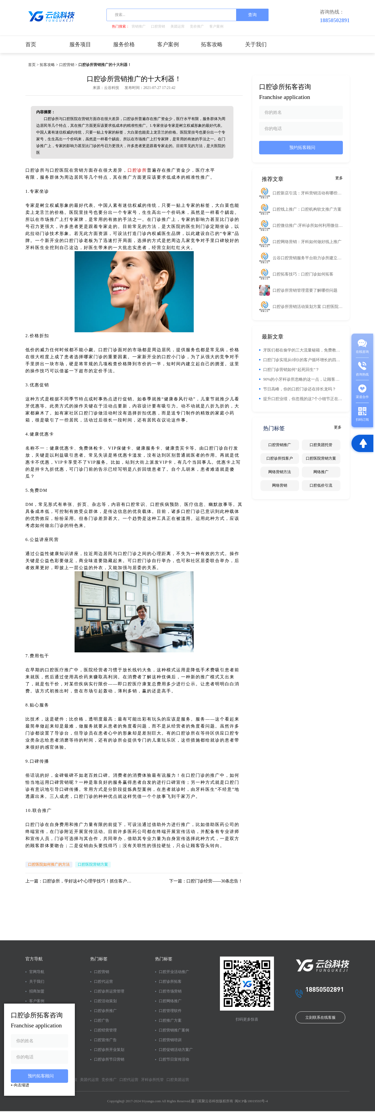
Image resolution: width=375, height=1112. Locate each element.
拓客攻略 (212, 44)
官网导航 (36, 972)
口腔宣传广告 (105, 1040)
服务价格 (124, 44)
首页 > (33, 65)
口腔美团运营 (177, 1080)
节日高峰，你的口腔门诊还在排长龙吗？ (299, 389)
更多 (339, 178)
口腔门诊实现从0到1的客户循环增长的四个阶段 (303, 360)
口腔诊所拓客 (170, 982)
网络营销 (279, 485)
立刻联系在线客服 (320, 1017)
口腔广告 (101, 1020)
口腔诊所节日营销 (109, 1059)
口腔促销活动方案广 (176, 1050)
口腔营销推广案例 (174, 1030)
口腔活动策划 (105, 1001)
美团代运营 (89, 1080)
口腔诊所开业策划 (109, 1050)
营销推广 (139, 26)
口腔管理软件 (170, 1011)
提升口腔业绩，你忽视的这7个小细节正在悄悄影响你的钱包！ (303, 399)
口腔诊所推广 (105, 1011)
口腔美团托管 (321, 445)
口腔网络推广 (170, 1001)
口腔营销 (158, 26)
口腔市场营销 (170, 991)
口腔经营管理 (105, 1030)
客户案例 (216, 26)
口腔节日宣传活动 (174, 1059)
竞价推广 (197, 26)
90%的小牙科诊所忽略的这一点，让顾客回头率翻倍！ (303, 379)
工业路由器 (230, 170)
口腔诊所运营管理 (109, 991)
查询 (252, 14)
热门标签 (99, 959)
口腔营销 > (68, 65)
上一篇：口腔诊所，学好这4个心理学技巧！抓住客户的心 (79, 881)
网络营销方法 (279, 472)
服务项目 (80, 44)
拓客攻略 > (49, 65)
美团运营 (177, 26)
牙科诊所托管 (152, 1080)
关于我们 (256, 44)
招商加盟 (36, 991)
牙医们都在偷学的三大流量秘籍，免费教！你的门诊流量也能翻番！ (303, 350)
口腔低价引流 (321, 485)
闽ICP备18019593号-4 (251, 1101)
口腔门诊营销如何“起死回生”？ (291, 369)
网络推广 (321, 472)
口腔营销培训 (170, 1040)
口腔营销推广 (279, 445)
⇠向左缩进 (20, 1085)
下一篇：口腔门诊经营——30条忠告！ (206, 881)
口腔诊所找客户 (279, 458)
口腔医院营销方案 (93, 864)
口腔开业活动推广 (174, 972)
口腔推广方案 (170, 1020)
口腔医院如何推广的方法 (49, 864)
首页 (30, 44)
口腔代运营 (103, 982)
